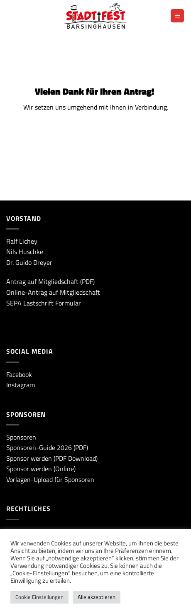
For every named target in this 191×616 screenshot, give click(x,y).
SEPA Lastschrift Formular (43, 303)
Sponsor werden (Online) (41, 469)
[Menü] (177, 16)
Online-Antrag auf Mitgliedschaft (53, 292)
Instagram (20, 385)
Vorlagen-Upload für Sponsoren (50, 479)
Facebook (19, 374)
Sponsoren (21, 437)
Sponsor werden (29, 458)
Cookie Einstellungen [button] (39, 597)
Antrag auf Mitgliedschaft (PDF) (50, 281)
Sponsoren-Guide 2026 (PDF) (47, 447)
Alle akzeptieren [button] (96, 597)
